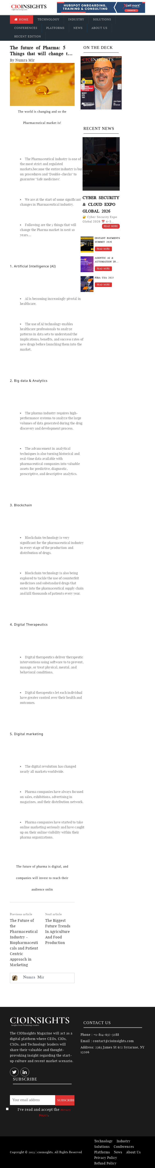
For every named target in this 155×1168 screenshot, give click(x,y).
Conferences (25, 28)
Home (21, 19)
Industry (76, 19)
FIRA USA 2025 (104, 278)
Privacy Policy (105, 1158)
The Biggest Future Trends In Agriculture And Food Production (57, 931)
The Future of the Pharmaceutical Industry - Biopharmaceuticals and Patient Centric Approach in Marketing (24, 942)
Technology (48, 19)
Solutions (102, 19)
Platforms (55, 28)
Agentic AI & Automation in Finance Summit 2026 (106, 260)
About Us (99, 28)
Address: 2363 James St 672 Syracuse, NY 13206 (112, 1049)
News (78, 28)
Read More (111, 226)
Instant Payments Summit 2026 (107, 240)
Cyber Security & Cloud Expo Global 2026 (101, 205)
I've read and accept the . (44, 1112)
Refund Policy (105, 1163)
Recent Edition (27, 36)
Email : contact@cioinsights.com (107, 1041)
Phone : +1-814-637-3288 (100, 1035)
